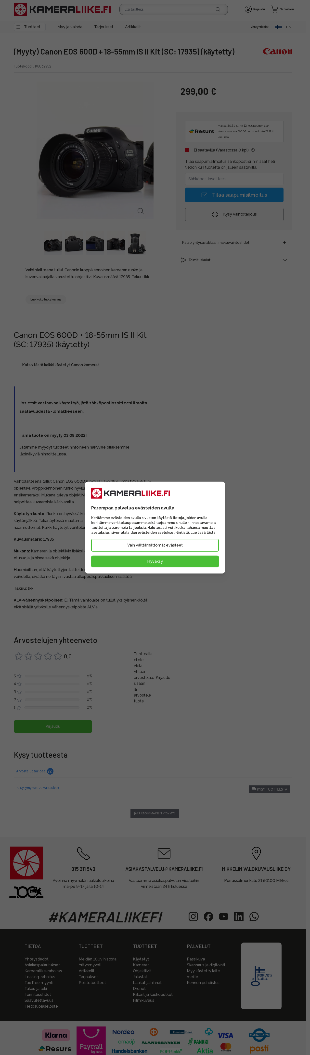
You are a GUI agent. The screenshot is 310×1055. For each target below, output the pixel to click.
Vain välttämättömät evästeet (155, 545)
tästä (211, 532)
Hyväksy (155, 561)
